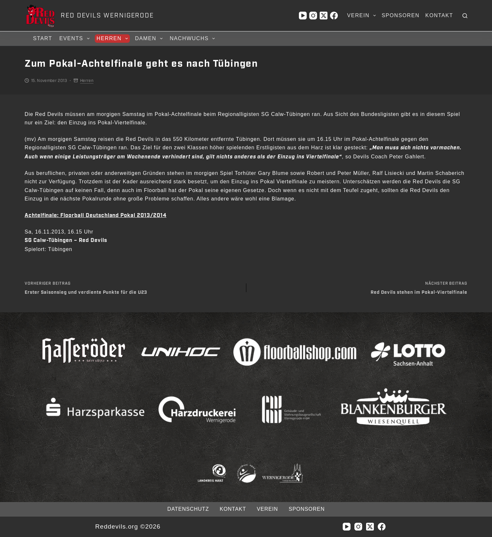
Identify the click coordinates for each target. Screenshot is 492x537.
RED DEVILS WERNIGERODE (107, 15)
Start (42, 38)
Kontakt (439, 15)
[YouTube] (303, 15)
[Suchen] (464, 15)
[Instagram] (313, 15)
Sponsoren (401, 15)
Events (75, 38)
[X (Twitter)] (323, 15)
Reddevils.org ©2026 (127, 526)
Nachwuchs (193, 38)
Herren (113, 38)
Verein (362, 15)
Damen (150, 38)
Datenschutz (188, 509)
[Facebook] (334, 15)
